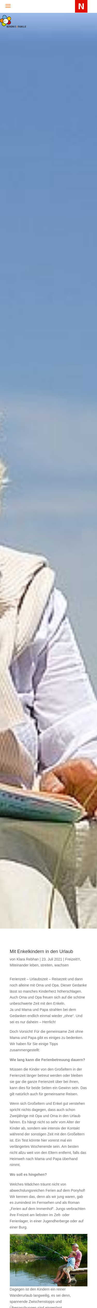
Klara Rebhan (28, 959)
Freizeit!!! (72, 959)
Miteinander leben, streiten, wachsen (39, 965)
